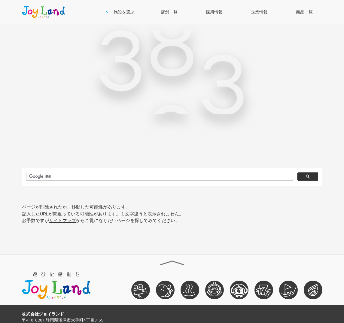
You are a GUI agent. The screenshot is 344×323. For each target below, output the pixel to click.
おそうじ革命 (313, 289)
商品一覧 (304, 12)
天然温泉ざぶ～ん (190, 289)
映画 (140, 289)
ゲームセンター (214, 289)
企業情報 (259, 12)
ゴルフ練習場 (288, 289)
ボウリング (165, 289)
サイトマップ (62, 220)
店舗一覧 (169, 12)
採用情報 (214, 12)
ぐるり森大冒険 (239, 289)
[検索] (159, 176)
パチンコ (263, 289)
